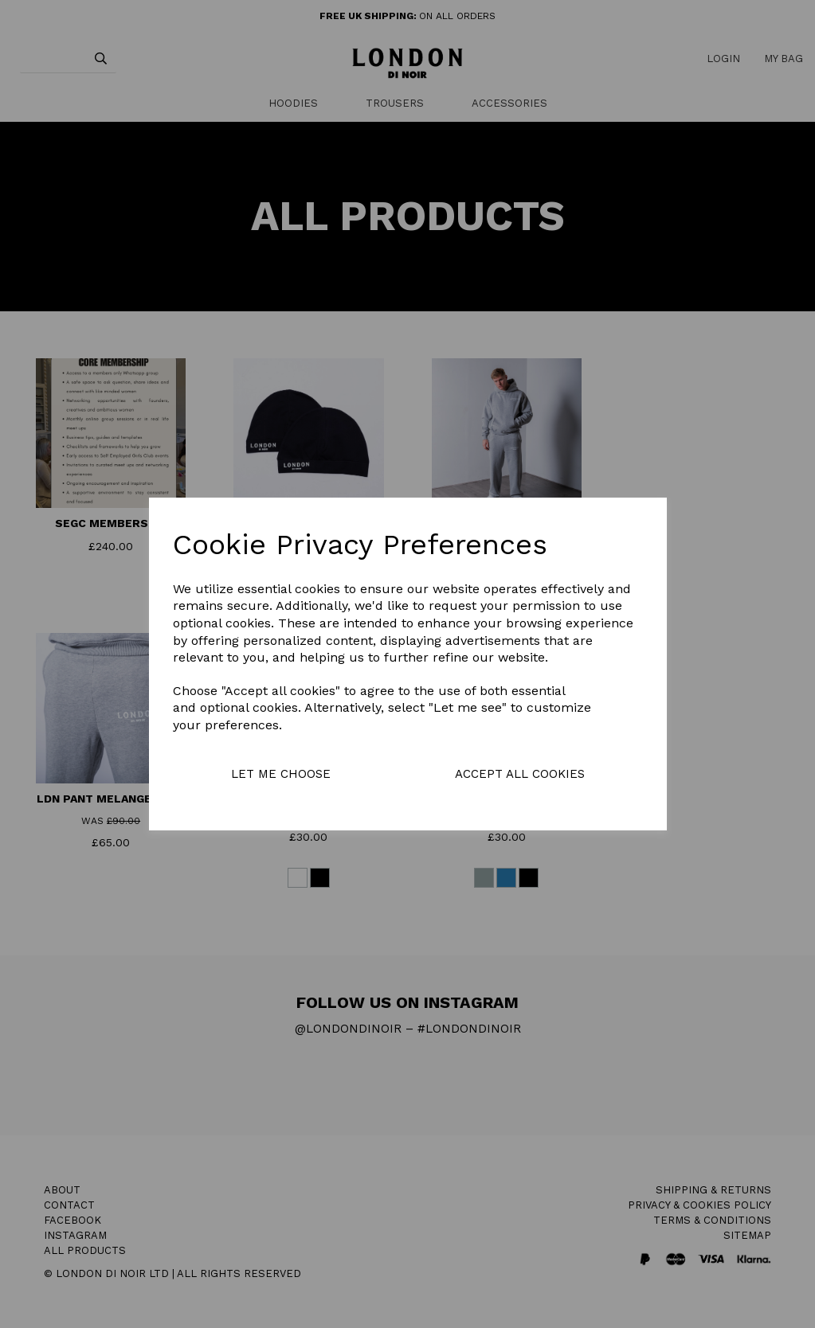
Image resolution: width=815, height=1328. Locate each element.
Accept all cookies (520, 774)
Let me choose (281, 774)
